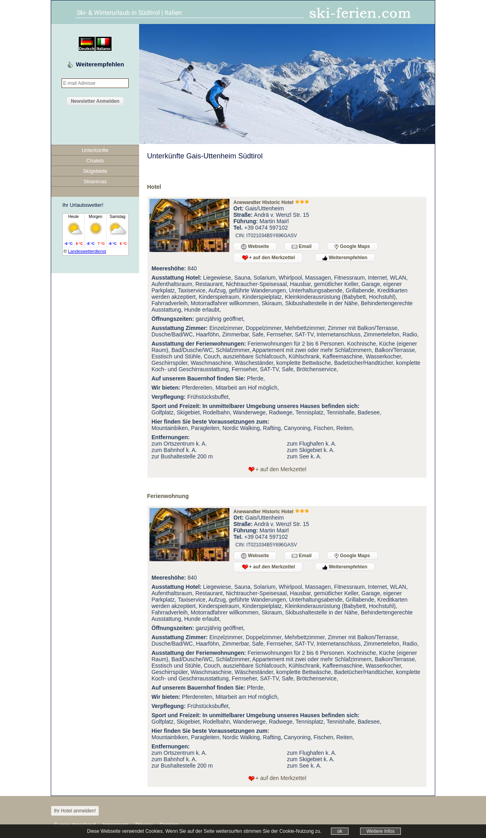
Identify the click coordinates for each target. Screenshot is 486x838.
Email (301, 247)
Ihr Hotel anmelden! (75, 811)
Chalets (95, 161)
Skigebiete (95, 171)
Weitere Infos (380, 831)
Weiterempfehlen (100, 64)
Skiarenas (95, 181)
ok (340, 831)
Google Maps (352, 246)
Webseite (255, 247)
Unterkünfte (95, 150)
